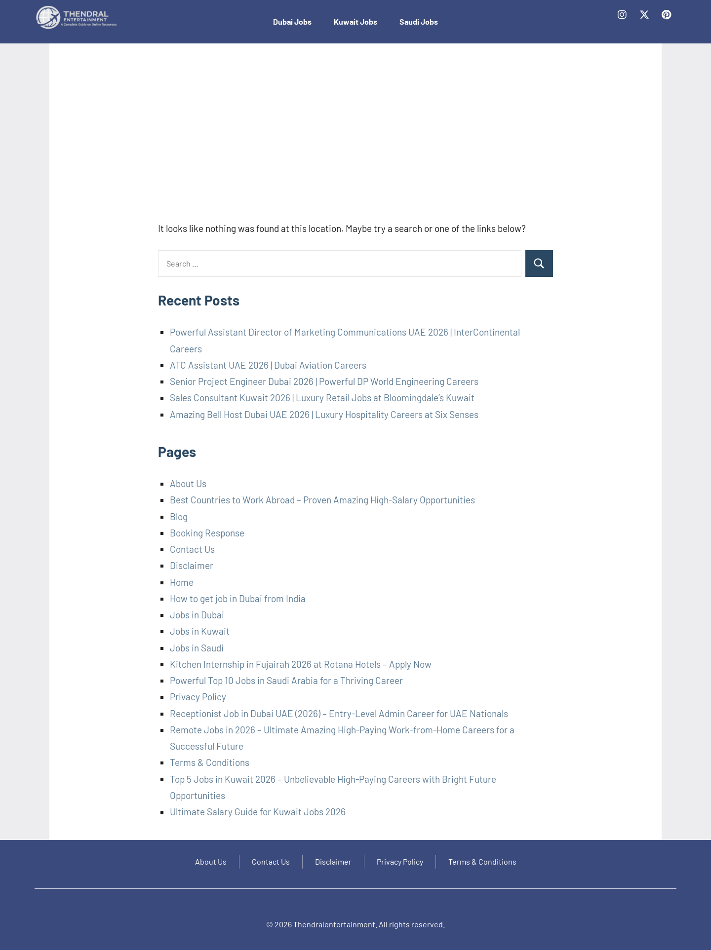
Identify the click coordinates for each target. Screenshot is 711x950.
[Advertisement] (355, 137)
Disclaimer (191, 565)
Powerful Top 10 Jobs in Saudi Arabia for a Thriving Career (286, 680)
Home (182, 582)
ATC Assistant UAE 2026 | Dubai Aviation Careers (268, 365)
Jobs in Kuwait (200, 631)
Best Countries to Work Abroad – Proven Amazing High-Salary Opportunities (322, 499)
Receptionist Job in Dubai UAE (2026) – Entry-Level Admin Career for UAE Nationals (339, 713)
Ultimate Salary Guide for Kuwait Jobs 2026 (258, 811)
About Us (188, 483)
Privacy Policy (198, 696)
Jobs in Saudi (197, 647)
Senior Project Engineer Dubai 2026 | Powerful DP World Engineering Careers (324, 381)
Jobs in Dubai (197, 614)
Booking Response (207, 532)
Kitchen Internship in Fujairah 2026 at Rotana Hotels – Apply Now (301, 664)
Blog (179, 516)
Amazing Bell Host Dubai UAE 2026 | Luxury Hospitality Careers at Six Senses (324, 414)
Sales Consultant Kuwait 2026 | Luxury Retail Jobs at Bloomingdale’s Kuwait (322, 397)
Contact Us (192, 549)
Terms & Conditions (209, 762)
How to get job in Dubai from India (238, 598)
